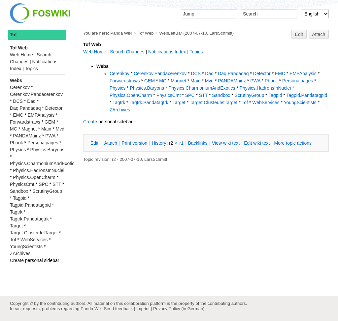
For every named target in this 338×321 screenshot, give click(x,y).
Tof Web (146, 33)
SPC (190, 95)
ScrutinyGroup (249, 95)
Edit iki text (257, 143)
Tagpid (275, 95)
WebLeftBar (170, 33)
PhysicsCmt (168, 95)
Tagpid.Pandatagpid (306, 95)
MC (162, 80)
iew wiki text (226, 143)
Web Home (94, 51)
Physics (117, 88)
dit (95, 143)
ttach (110, 143)
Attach (318, 34)
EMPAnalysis (302, 73)
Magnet (178, 80)
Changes (135, 51)
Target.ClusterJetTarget (214, 102)
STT (203, 95)
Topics (196, 51)
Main (195, 80)
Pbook (271, 80)
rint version (135, 143)
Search (117, 51)
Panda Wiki (121, 33)
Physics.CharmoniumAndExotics (201, 88)
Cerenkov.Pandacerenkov (160, 73)
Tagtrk (119, 102)
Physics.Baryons (147, 88)
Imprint (143, 308)
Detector (262, 73)
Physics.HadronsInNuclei (265, 88)
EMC (280, 73)
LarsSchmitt (220, 33)
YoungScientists (300, 102)
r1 (182, 143)
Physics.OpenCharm (131, 95)
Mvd (209, 80)
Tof (245, 102)
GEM (149, 80)
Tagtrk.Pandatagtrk (148, 102)
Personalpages (297, 80)
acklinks (197, 143)
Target (179, 102)
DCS (196, 73)
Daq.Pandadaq (233, 73)
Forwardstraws (125, 80)
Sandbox (221, 95)
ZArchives (120, 109)
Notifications (160, 51)
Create (90, 121)
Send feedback (118, 308)
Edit (299, 34)
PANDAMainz (232, 80)
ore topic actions (293, 143)
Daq (209, 73)
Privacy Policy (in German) (179, 308)
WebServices (265, 102)
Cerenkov (119, 73)
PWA (255, 80)
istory (159, 143)
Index (180, 51)
